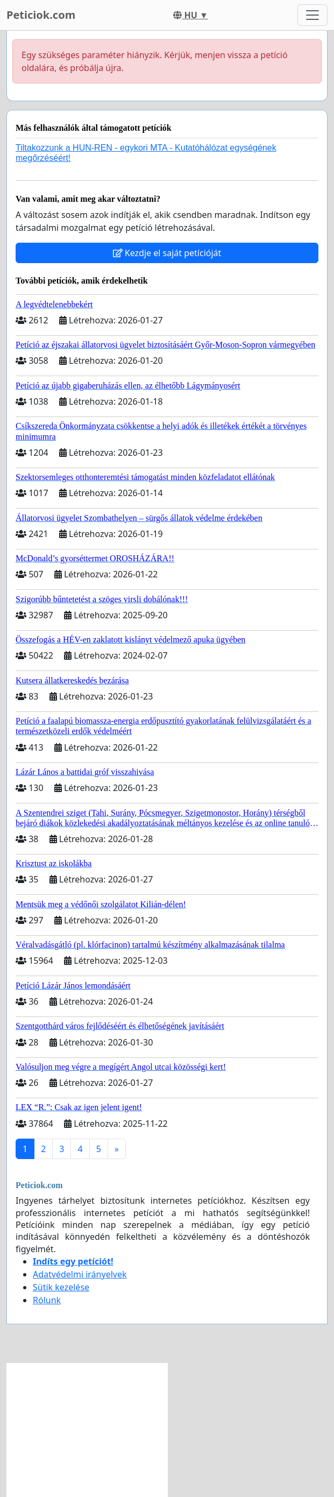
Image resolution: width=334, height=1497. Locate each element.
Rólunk (47, 1300)
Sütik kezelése (61, 1287)
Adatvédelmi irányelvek (80, 1274)
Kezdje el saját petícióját (167, 253)
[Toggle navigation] (312, 15)
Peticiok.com (40, 15)
